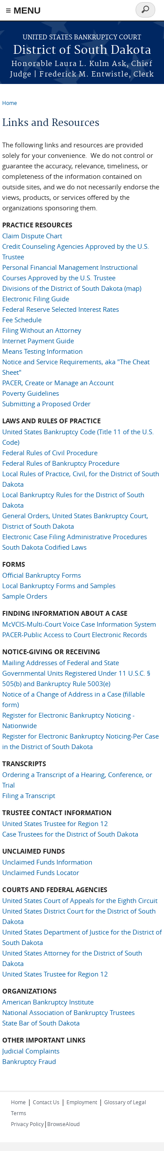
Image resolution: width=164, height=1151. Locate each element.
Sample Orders (24, 596)
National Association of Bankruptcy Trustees (68, 1012)
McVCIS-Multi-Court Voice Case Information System (79, 624)
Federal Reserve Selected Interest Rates (60, 309)
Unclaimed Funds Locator (40, 872)
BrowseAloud (63, 1123)
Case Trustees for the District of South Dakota (70, 834)
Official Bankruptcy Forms (41, 575)
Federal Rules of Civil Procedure (50, 452)
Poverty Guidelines (30, 393)
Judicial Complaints (30, 1050)
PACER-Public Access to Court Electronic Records (74, 634)
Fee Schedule (22, 319)
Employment (81, 1102)
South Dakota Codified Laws (44, 547)
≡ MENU (23, 10)
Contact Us (46, 1102)
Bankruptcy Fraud (29, 1061)
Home (9, 102)
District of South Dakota (82, 50)
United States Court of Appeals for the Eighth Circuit (79, 900)
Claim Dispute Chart (32, 235)
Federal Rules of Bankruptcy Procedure (60, 463)
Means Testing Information (42, 351)
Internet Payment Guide (38, 340)
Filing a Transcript (28, 795)
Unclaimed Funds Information (47, 862)
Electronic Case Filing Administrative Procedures (74, 536)
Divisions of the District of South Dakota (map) (71, 288)
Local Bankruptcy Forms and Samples (58, 585)
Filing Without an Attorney (41, 330)
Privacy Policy (27, 1123)
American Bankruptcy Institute (48, 1002)
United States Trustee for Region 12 (55, 823)
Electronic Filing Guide (35, 298)
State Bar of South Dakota (41, 1022)
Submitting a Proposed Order (46, 403)
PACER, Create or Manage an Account (58, 382)
